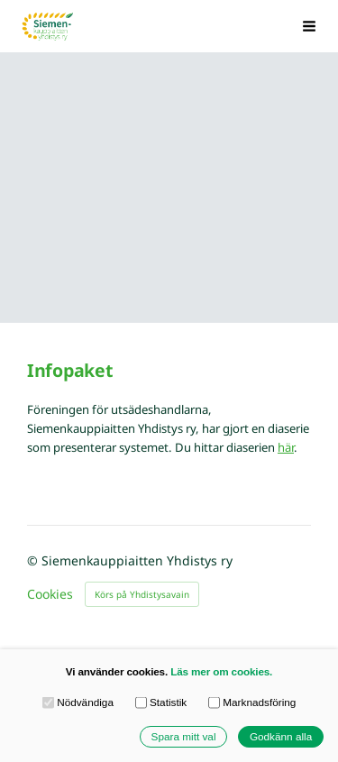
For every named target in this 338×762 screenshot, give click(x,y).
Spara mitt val (183, 736)
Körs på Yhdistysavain (142, 594)
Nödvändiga (78, 702)
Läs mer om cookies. (221, 671)
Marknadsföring (252, 702)
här (286, 447)
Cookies (50, 594)
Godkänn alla (281, 736)
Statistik (161, 702)
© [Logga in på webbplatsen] (34, 560)
